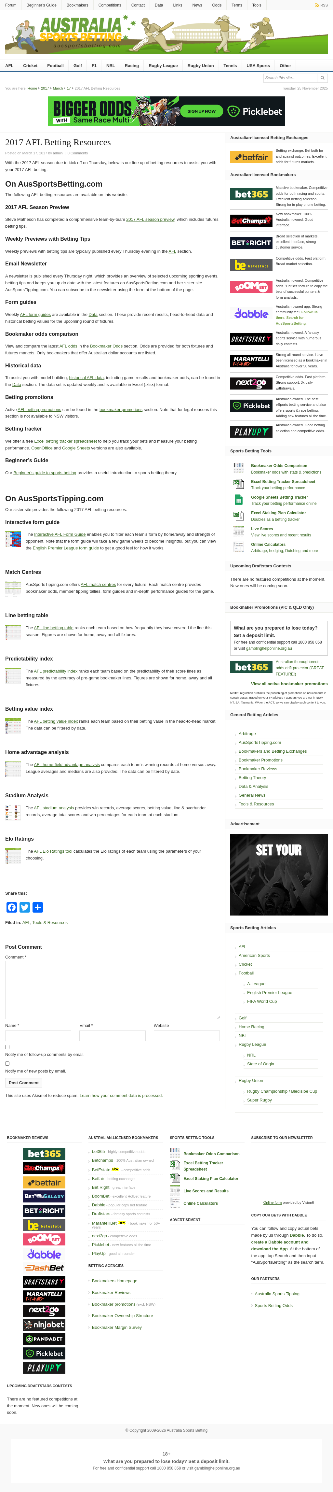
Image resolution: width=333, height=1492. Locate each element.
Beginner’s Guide (42, 5)
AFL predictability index (55, 671)
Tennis (230, 65)
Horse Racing (251, 1026)
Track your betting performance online (284, 503)
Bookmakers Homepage (114, 1280)
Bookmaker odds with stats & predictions (286, 472)
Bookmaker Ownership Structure (122, 1315)
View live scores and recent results (281, 535)
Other (285, 65)
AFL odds (68, 346)
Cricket (30, 65)
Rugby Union (201, 65)
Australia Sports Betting (187, 1430)
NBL (110, 65)
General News (252, 795)
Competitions (110, 5)
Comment (15, 957)
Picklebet (100, 1244)
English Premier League (269, 992)
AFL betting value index (56, 721)
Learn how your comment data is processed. (121, 1095)
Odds (216, 5)
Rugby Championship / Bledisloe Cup (282, 1091)
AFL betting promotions (39, 409)
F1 (94, 65)
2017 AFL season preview (150, 219)
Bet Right (100, 1187)
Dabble (98, 1204)
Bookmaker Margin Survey (117, 1327)
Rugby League (163, 65)
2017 (45, 88)
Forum (11, 5)
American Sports (254, 955)
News (197, 5)
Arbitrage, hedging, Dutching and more (284, 550)
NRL (251, 1055)
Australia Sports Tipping (277, 1293)
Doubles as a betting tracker (275, 519)
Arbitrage (247, 733)
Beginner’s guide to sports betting (44, 472)
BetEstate (101, 1169)
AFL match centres (98, 584)
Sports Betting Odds (274, 1305)
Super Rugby (259, 1100)
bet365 (98, 1151)
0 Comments (78, 153)
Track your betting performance (278, 488)
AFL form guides (35, 314)
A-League (256, 983)
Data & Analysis (253, 786)
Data (159, 5)
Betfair (98, 1178)
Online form (272, 1202)
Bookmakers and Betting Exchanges (273, 751)
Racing (132, 65)
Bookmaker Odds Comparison (279, 465)
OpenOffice (42, 448)
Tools (256, 5)
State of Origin (260, 1063)
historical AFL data (86, 377)
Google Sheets (76, 448)
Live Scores (262, 529)
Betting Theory (252, 777)
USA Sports (258, 65)
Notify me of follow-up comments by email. (45, 1054)
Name (12, 1025)
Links (177, 5)
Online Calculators (268, 544)
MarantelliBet (104, 1223)
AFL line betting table (53, 627)
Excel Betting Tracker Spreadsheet (283, 481)
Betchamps (102, 1160)
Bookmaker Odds (106, 346)
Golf (77, 65)
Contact (138, 5)
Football (55, 65)
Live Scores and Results (206, 1191)
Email (86, 1025)
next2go (99, 1235)
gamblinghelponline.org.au (269, 648)
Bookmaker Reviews (258, 768)
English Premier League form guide (66, 548)
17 (69, 88)
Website (161, 1025)
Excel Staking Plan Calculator (278, 513)
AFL (9, 65)
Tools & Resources (50, 922)
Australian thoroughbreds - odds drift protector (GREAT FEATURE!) (300, 668)
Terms (237, 5)
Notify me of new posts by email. (35, 1071)
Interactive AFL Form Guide (60, 534)
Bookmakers (77, 5)
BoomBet (100, 1196)
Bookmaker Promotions (261, 760)
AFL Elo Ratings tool (53, 851)
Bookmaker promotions (114, 1304)
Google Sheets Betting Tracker (279, 497)
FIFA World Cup (262, 1001)
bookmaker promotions (121, 409)
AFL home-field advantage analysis (67, 764)
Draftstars (101, 1213)
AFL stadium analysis (54, 807)
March (58, 88)
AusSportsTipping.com (260, 742)
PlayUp (99, 1253)
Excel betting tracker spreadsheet (65, 441)
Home (32, 88)
